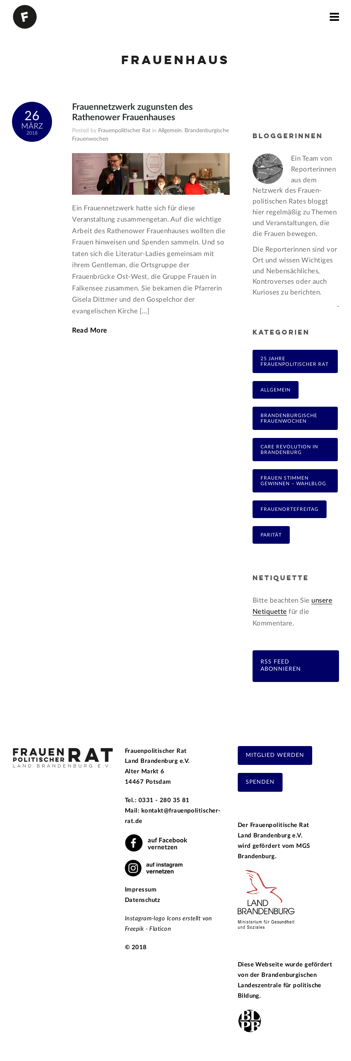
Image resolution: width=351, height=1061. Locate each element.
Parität (271, 535)
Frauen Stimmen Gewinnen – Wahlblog (293, 481)
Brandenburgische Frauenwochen (289, 418)
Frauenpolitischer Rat (124, 130)
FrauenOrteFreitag (290, 509)
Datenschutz (142, 900)
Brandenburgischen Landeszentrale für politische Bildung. (279, 985)
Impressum (140, 890)
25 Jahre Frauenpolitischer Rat (295, 361)
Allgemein (170, 130)
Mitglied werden (275, 755)
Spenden (260, 782)
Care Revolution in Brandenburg (289, 449)
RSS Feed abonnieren (281, 665)
